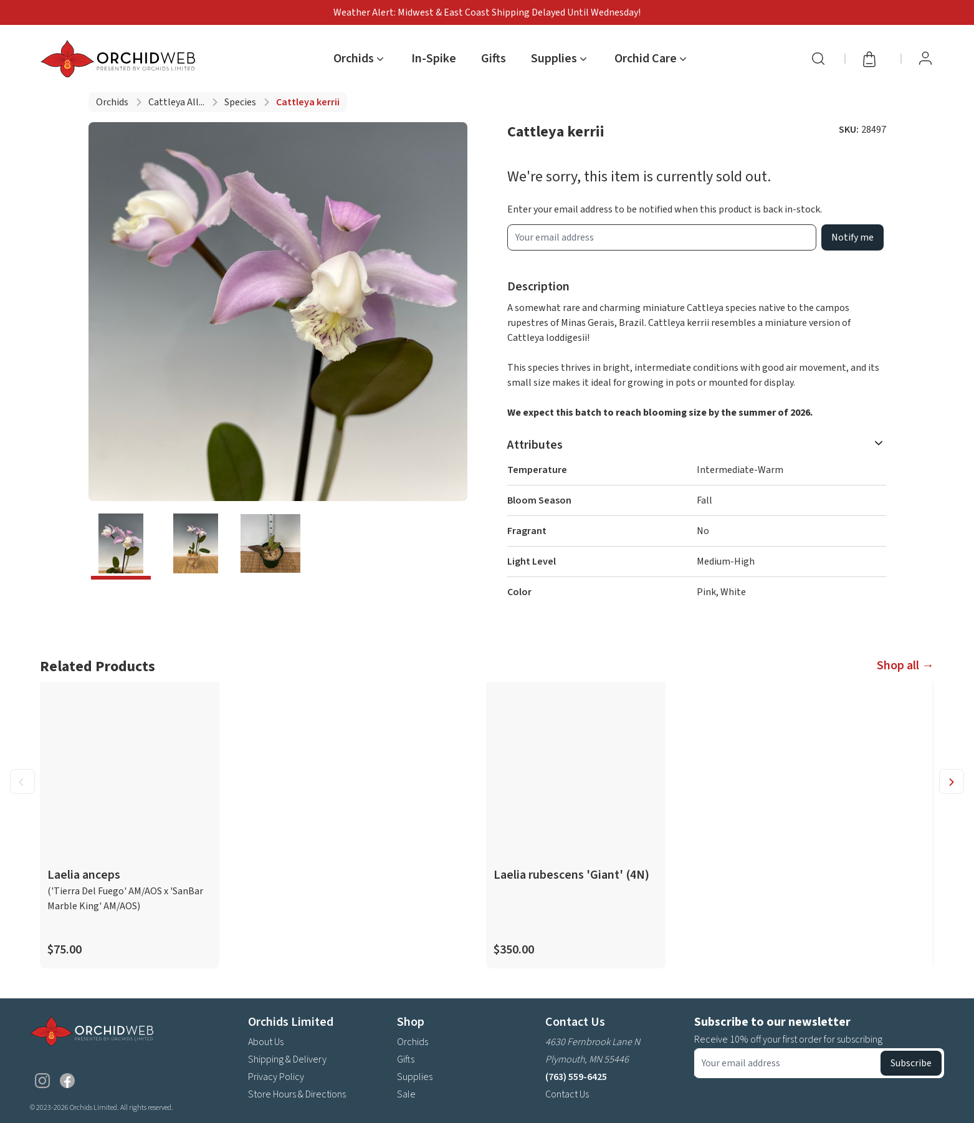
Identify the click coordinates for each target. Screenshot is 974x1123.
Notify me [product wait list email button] (852, 237)
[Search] (818, 58)
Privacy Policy (276, 1077)
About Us (266, 1042)
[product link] (129, 825)
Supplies (414, 1077)
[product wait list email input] (661, 237)
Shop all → (905, 665)
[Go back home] (120, 58)
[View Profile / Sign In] (925, 58)
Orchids (112, 102)
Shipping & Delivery (287, 1059)
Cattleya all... (176, 102)
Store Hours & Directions (297, 1094)
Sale (406, 1094)
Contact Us (567, 1094)
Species (240, 102)
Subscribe (911, 1063)
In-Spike (433, 58)
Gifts (493, 58)
